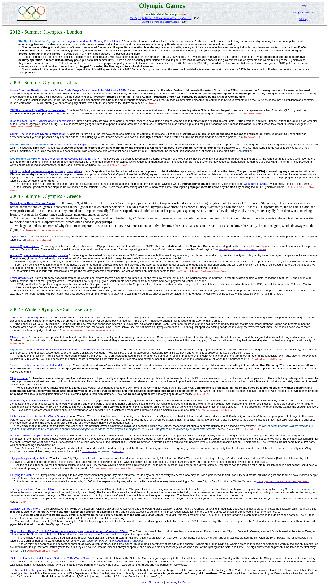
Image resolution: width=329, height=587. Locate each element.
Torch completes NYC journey (28, 570)
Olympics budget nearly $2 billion (28, 458)
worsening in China (255, 183)
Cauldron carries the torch (26, 508)
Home (303, 6)
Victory (303, 19)
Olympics (53, 489)
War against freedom (303, 12)
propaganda (123, 540)
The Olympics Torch (22, 489)
